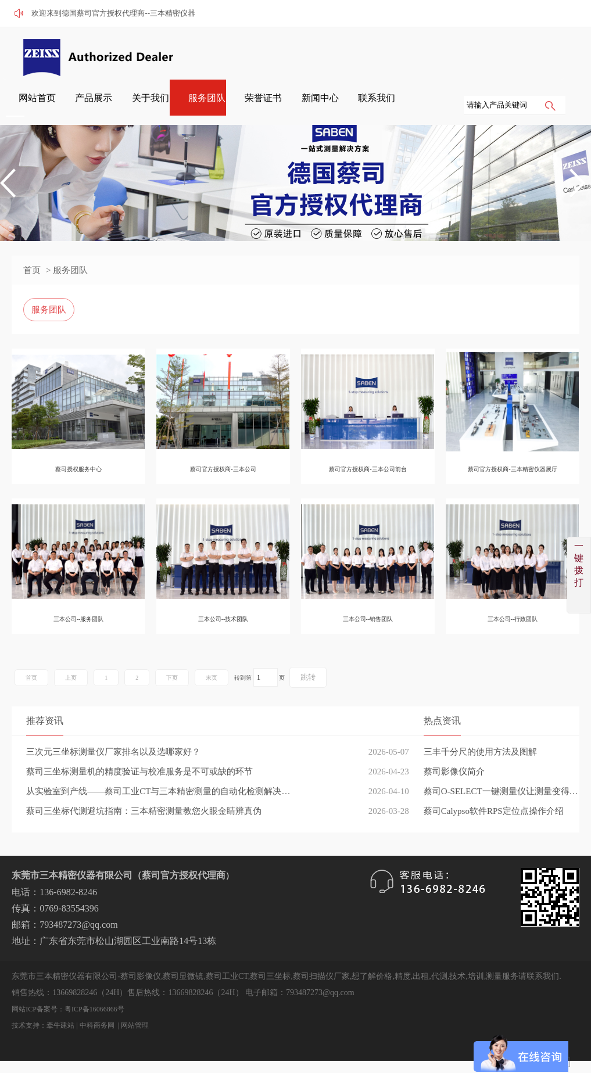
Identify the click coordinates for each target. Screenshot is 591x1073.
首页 (32, 270)
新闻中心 (493, 53)
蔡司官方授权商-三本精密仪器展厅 (512, 469)
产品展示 (316, 53)
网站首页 (272, 53)
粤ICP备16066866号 (94, 1009)
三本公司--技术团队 (223, 619)
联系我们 (537, 53)
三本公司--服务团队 (78, 619)
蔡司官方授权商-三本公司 (223, 469)
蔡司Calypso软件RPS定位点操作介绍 (494, 811)
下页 (172, 677)
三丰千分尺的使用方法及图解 (480, 751)
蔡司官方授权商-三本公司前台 (367, 469)
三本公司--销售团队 (368, 619)
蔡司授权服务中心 (78, 469)
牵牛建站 (60, 1025)
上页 (71, 677)
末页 (211, 677)
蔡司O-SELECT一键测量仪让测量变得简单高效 (501, 791)
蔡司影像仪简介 (454, 771)
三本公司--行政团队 (513, 619)
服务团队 (405, 53)
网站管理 (135, 1025)
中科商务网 (97, 1025)
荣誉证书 (449, 53)
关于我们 (361, 53)
